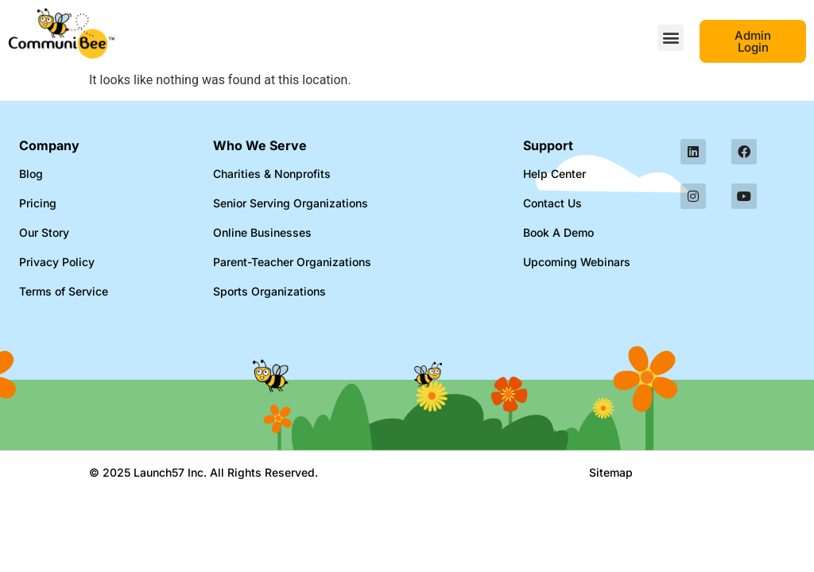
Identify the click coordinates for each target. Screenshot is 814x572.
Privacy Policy (57, 262)
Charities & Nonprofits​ (272, 173)
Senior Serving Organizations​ (290, 203)
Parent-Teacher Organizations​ (292, 262)
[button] (670, 38)
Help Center (554, 173)
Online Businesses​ (262, 232)
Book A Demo (558, 232)
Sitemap (611, 472)
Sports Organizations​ (269, 291)
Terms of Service (63, 291)
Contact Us (552, 203)
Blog (31, 173)
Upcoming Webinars (576, 262)
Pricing (37, 203)
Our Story (44, 232)
